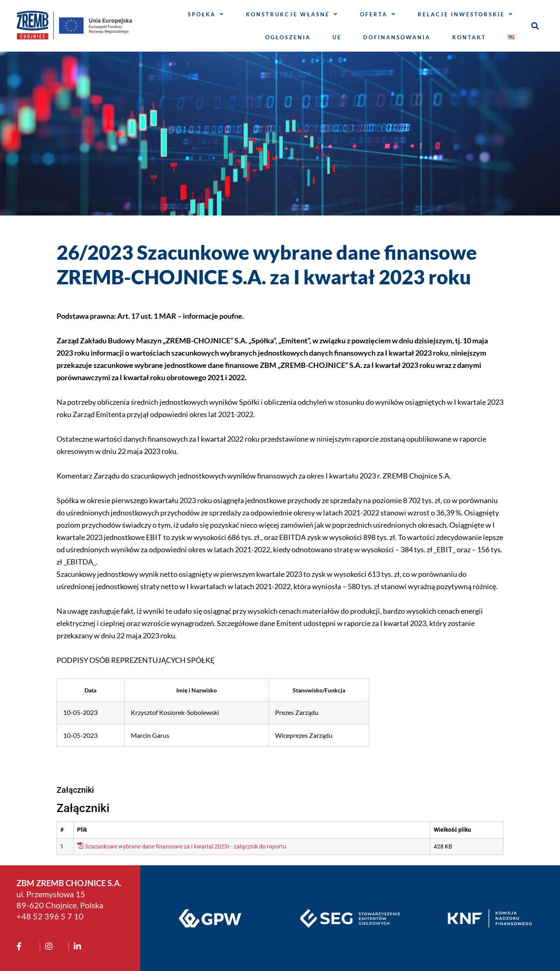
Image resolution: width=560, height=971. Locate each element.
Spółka (206, 14)
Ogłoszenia (288, 37)
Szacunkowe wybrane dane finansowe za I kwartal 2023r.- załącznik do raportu (185, 846)
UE (336, 37)
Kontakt (469, 37)
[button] (535, 25)
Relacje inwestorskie (465, 14)
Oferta (378, 14)
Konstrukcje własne (292, 14)
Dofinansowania (396, 37)
